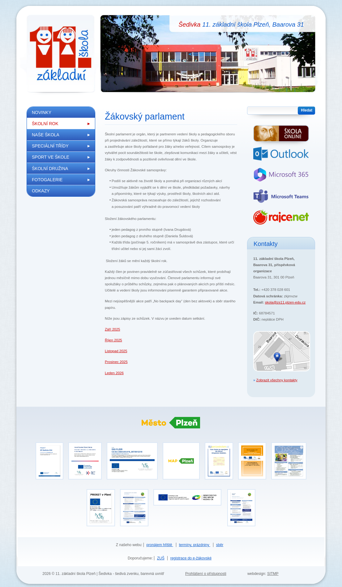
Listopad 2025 (116, 351)
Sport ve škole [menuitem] (50, 157)
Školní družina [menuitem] (50, 168)
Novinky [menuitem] (41, 112)
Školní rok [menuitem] (45, 123)
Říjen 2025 (113, 340)
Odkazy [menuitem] (41, 190)
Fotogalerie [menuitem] (47, 179)
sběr (219, 545)
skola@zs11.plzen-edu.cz (285, 302)
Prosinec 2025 (116, 362)
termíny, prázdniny (194, 545)
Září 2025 (112, 329)
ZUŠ (161, 558)
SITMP (273, 574)
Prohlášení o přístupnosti (205, 574)
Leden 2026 (114, 373)
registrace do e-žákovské (191, 558)
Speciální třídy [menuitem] (50, 145)
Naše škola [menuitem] (45, 134)
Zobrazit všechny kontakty (276, 380)
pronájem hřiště (160, 545)
